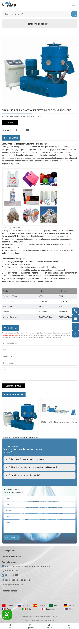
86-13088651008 (11, 575)
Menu (10, 626)
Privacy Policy (39, 620)
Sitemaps (48, 620)
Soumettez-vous (13, 386)
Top (69, 626)
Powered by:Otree (29, 620)
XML (53, 620)
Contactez (49, 626)
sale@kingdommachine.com (11, 335)
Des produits (29, 626)
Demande (10, 122)
